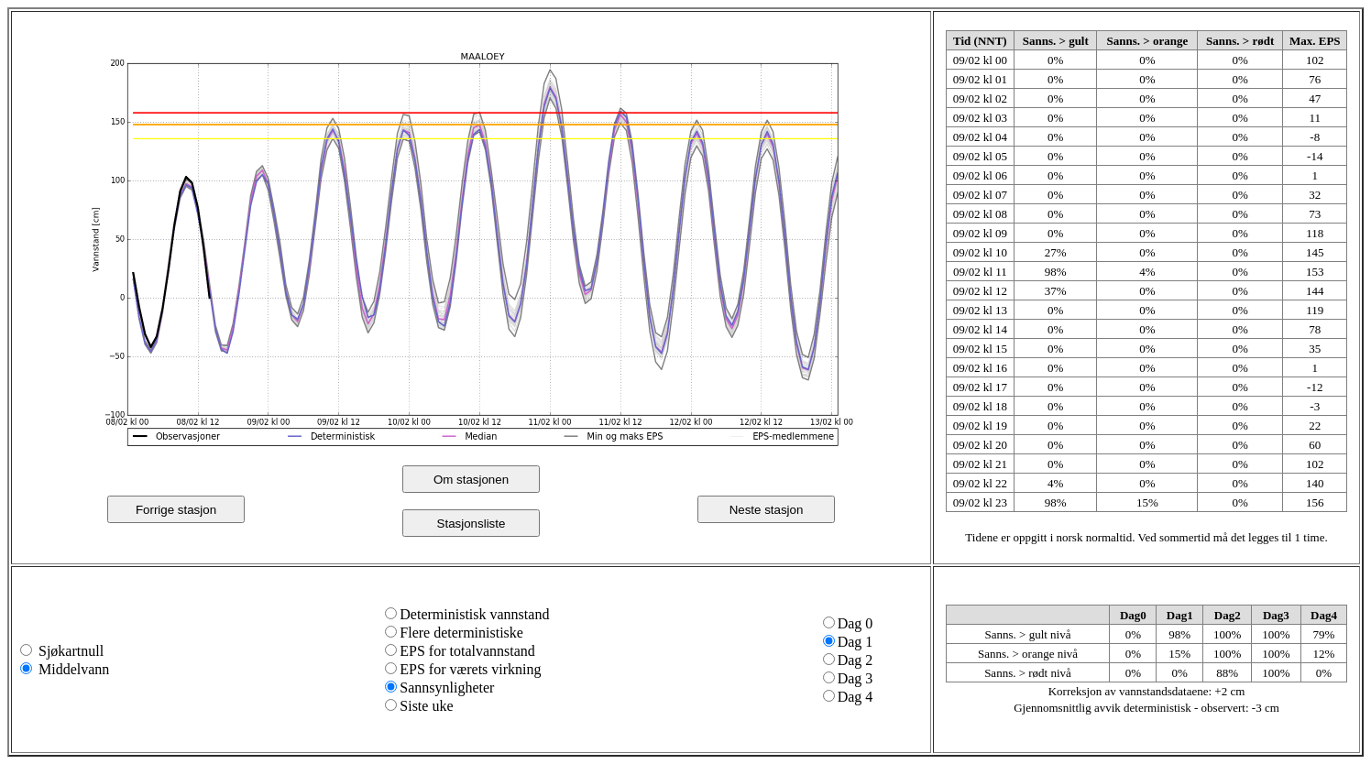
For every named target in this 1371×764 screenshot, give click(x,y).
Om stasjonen (471, 479)
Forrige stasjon (176, 510)
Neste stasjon (766, 510)
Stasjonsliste (471, 523)
